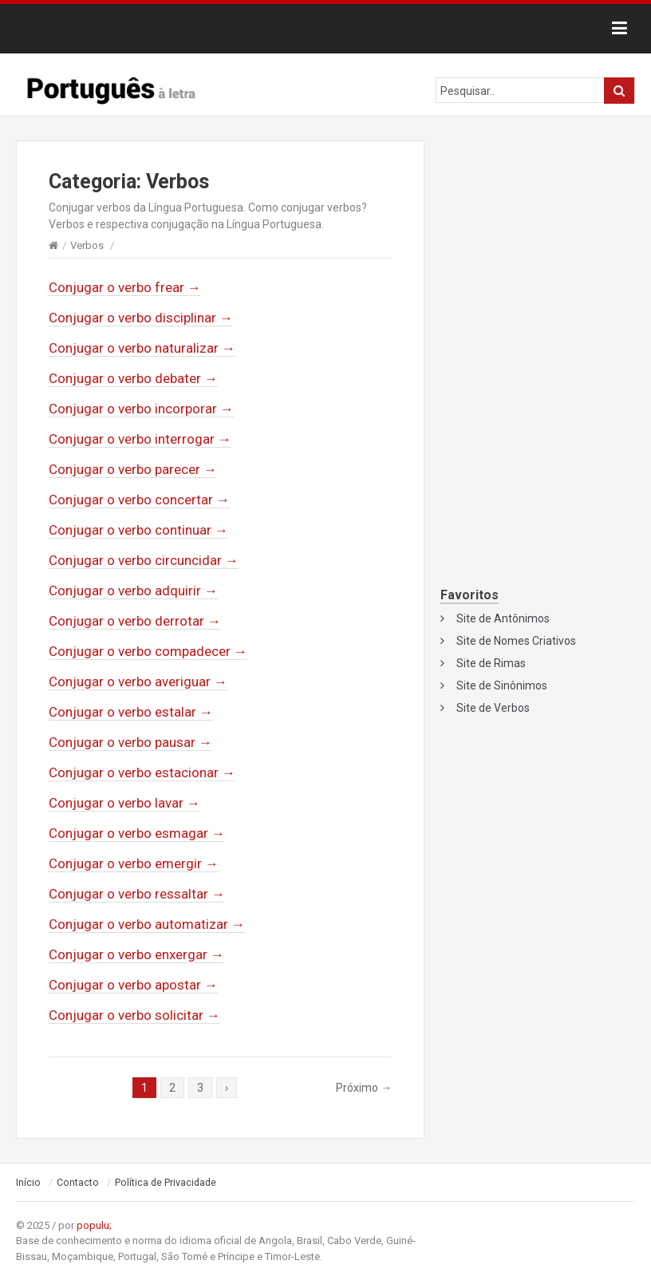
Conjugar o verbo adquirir (133, 591)
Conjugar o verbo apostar (133, 985)
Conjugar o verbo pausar (130, 742)
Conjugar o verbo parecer (133, 469)
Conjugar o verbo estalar (131, 712)
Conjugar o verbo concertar (139, 500)
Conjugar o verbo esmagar (137, 833)
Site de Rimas (491, 663)
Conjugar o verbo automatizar (147, 924)
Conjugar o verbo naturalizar (142, 348)
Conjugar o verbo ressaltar (137, 894)
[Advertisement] (537, 245)
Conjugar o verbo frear (125, 287)
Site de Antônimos (503, 618)
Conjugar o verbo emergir (134, 863)
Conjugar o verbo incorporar (141, 409)
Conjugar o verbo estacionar (142, 772)
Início (28, 1182)
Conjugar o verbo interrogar (140, 439)
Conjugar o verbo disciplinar (141, 318)
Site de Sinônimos (501, 685)
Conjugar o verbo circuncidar (144, 560)
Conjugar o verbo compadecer (148, 651)
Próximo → (364, 1087)
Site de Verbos (493, 707)
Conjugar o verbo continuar (138, 530)
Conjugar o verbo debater (133, 378)
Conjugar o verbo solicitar (134, 1015)
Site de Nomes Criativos (516, 640)
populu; (94, 1225)
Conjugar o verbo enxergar (136, 954)
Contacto (78, 1182)
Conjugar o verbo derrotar (135, 621)
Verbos (87, 245)
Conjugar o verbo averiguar (138, 681)
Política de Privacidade (165, 1182)
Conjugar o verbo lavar (124, 803)
